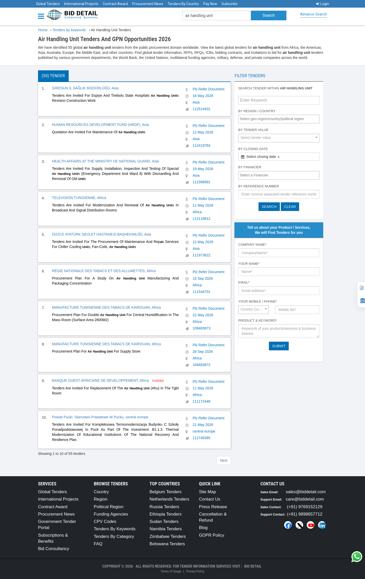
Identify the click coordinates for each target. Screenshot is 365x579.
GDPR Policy (211, 535)
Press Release (213, 506)
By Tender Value (253, 130)
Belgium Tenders (165, 491)
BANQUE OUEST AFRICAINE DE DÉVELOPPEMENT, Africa (101, 380)
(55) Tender (53, 75)
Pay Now (210, 4)
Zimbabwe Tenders (168, 536)
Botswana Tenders (167, 543)
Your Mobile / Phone (257, 301)
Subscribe (230, 4)
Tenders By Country (183, 4)
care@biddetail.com (305, 499)
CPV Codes (105, 521)
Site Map (207, 491)
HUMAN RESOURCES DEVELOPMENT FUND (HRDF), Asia (100, 125)
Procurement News (147, 4)
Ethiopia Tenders (165, 514)
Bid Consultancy (53, 548)
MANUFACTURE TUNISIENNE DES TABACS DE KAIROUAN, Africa (106, 307)
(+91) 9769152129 (304, 506)
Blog (203, 527)
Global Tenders (48, 4)
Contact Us (209, 499)
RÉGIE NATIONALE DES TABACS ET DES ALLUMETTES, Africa (104, 271)
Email (243, 282)
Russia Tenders (164, 506)
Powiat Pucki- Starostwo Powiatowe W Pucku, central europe (100, 417)
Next (223, 460)
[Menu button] (42, 16)
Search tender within (275, 88)
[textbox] (280, 118)
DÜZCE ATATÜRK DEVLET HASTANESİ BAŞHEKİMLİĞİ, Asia (101, 234)
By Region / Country (257, 111)
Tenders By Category (114, 536)
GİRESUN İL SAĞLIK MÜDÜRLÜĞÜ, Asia (85, 88)
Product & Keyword (257, 320)
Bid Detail (253, 566)
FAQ (98, 543)
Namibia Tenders (166, 528)
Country (101, 491)
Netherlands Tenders (169, 499)
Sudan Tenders (164, 521)
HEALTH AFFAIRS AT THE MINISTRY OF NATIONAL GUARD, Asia (105, 161)
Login (322, 4)
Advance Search (313, 14)
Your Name (249, 264)
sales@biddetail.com (306, 491)
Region (100, 499)
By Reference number (258, 186)
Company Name (252, 244)
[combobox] (278, 119)
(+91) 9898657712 (304, 514)
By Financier (249, 167)
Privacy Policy (195, 571)
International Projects (81, 4)
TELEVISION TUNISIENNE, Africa (79, 198)
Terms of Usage (171, 571)
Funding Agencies (111, 514)
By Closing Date (253, 149)
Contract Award (115, 4)
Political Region (108, 506)
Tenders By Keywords (114, 528)
